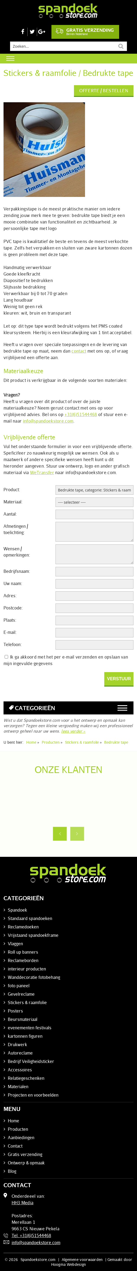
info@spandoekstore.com (48, 421)
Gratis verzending (85, 31)
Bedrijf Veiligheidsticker (31, 1061)
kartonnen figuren (25, 1036)
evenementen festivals (29, 1027)
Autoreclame (20, 1053)
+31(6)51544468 (80, 414)
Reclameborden (23, 960)
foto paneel (19, 985)
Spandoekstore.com (38, 1259)
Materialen (18, 1086)
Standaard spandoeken (30, 918)
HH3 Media (23, 1202)
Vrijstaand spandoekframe (33, 935)
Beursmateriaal (22, 1019)
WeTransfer (42, 472)
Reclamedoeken (23, 927)
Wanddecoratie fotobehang (34, 977)
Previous (60, 834)
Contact (15, 1146)
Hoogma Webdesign (68, 1264)
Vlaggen (15, 943)
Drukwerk (17, 1044)
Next (77, 834)
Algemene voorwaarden (82, 1259)
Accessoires (20, 1069)
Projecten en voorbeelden (33, 1095)
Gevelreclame (21, 994)
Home (13, 1120)
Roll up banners (23, 952)
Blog (12, 1171)
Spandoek (17, 910)
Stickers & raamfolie (27, 1002)
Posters (15, 1011)
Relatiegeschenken (26, 1078)
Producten (18, 1129)
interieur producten (27, 969)
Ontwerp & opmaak (26, 1162)
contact (78, 351)
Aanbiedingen (21, 1137)
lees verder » (73, 731)
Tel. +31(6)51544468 (31, 1235)
